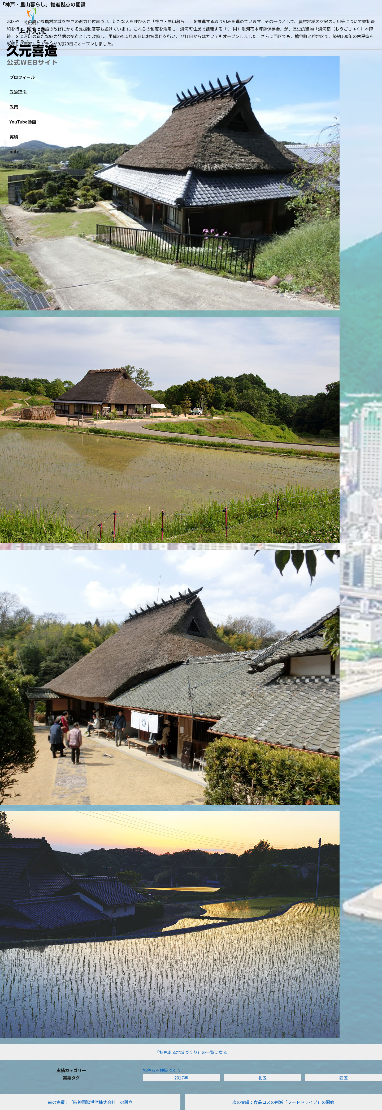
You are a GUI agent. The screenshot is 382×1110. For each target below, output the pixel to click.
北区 (262, 1077)
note (14, 151)
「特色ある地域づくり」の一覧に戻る (191, 1052)
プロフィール (22, 77)
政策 (14, 107)
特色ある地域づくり (162, 1070)
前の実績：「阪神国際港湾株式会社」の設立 (90, 1102)
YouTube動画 (23, 121)
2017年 (181, 1077)
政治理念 (18, 92)
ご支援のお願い (24, 166)
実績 (14, 136)
